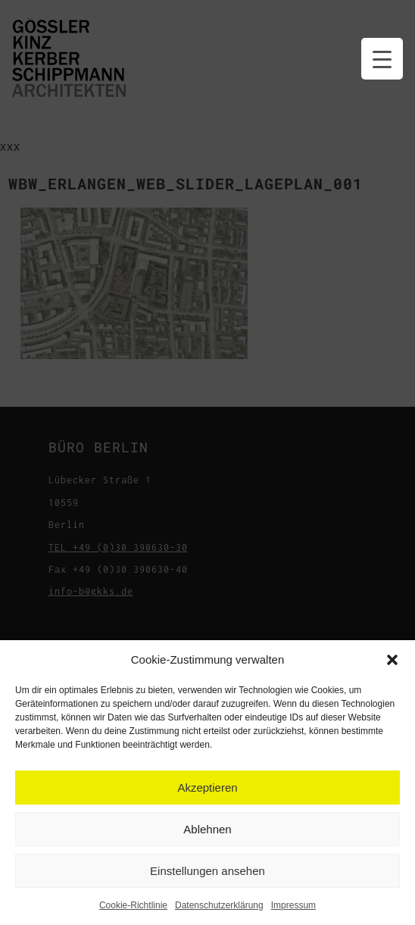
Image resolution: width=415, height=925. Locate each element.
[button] (392, 659)
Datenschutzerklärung (219, 905)
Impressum (293, 905)
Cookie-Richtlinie (133, 905)
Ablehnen (207, 829)
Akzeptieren (207, 787)
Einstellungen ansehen (207, 870)
